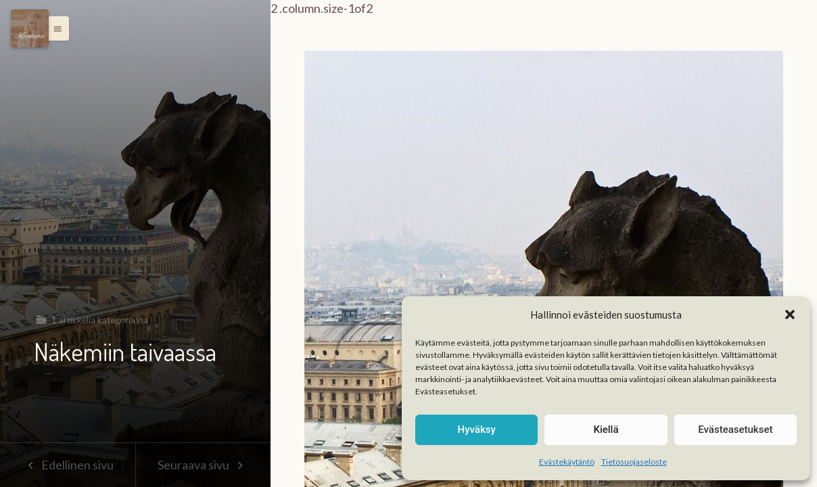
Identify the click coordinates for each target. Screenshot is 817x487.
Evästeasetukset (735, 429)
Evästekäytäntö (566, 462)
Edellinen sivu (67, 464)
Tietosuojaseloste (634, 462)
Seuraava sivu (203, 464)
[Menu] (30, 28)
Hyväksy (477, 429)
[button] (790, 314)
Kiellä (605, 429)
